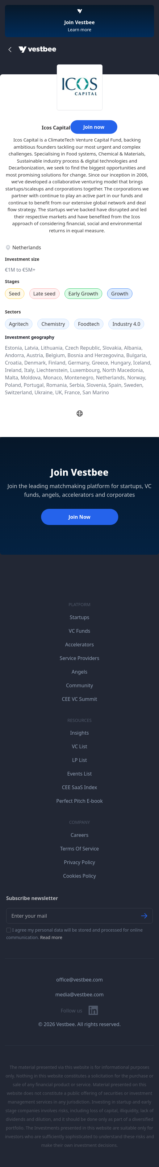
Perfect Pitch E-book (79, 801)
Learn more (79, 30)
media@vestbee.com (79, 994)
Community (79, 685)
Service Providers (79, 658)
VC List (79, 746)
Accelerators (79, 644)
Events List (79, 773)
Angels (79, 671)
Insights (79, 732)
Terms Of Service (79, 848)
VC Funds (79, 630)
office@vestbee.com (79, 979)
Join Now (79, 517)
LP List (79, 760)
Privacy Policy (79, 862)
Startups (79, 617)
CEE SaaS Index (79, 787)
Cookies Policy (79, 875)
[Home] (37, 49)
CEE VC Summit (79, 699)
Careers (80, 835)
